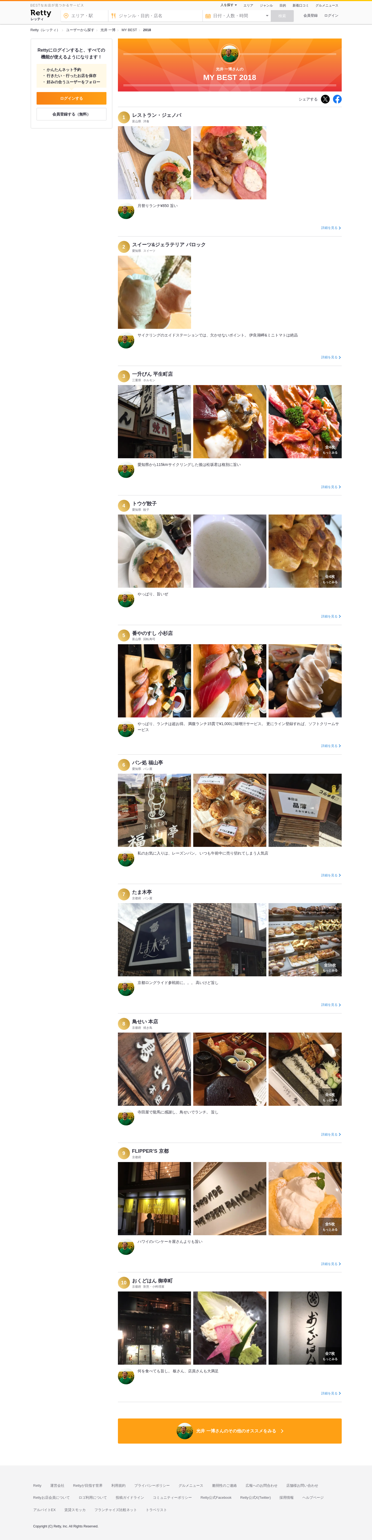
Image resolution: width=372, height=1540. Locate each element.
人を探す (227, 5)
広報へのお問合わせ (262, 1485)
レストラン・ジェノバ (156, 115)
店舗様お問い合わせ (302, 1485)
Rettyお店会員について (51, 1497)
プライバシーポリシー (152, 1485)
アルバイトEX (44, 1510)
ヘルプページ (313, 1497)
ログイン (331, 15)
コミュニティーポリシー (172, 1497)
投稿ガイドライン (130, 1497)
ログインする (71, 98)
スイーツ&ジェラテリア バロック (169, 244)
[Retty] (41, 14)
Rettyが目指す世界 (88, 1485)
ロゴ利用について (93, 1497)
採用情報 (286, 1497)
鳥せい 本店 (145, 1021)
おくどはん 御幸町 (152, 1281)
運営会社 (57, 1485)
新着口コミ (301, 5)
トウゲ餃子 (144, 503)
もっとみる (330, 449)
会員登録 (310, 15)
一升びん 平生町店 (152, 374)
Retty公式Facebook (216, 1497)
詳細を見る (329, 228)
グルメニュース (327, 5)
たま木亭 (142, 892)
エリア (248, 5)
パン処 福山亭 (147, 762)
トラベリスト (156, 1510)
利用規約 (118, 1485)
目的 (282, 5)
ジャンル (266, 5)
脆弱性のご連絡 (224, 1485)
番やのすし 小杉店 (152, 633)
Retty (37, 1485)
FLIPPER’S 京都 (150, 1151)
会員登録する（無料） (71, 114)
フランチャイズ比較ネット (115, 1510)
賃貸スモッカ (75, 1510)
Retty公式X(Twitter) (255, 1497)
